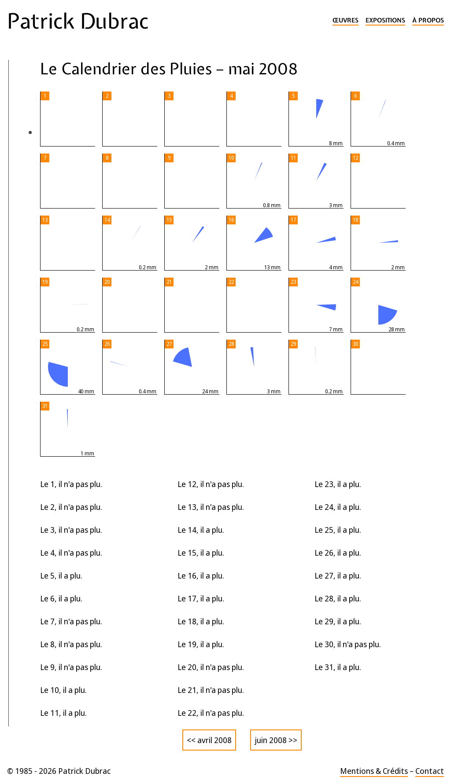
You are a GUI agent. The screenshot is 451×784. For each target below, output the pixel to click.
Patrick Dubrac (77, 21)
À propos (428, 20)
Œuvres (346, 20)
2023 (22, 231)
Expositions (385, 20)
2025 (22, 196)
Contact (429, 771)
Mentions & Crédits (374, 771)
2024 (22, 214)
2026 (22, 178)
